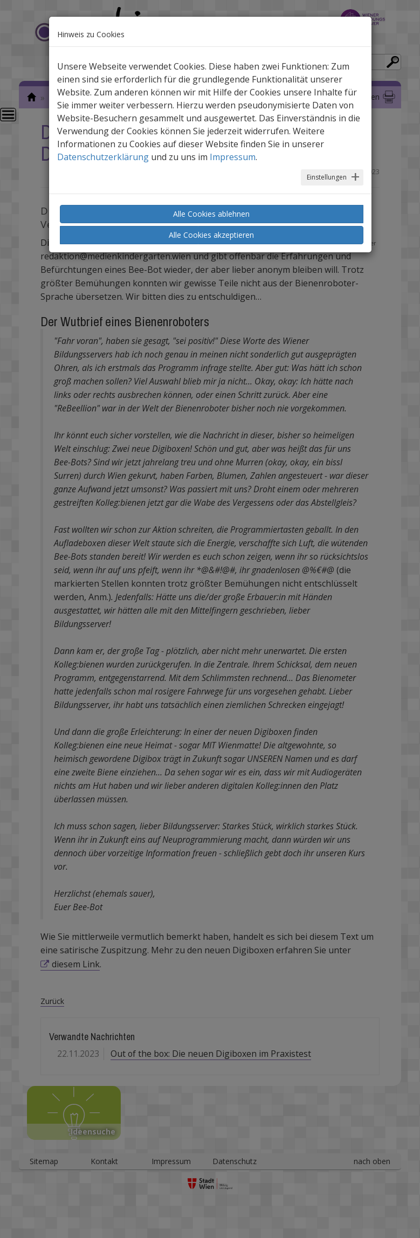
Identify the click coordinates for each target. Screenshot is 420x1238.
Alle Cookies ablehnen (211, 214)
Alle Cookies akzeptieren (211, 235)
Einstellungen (327, 177)
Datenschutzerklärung (103, 157)
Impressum (233, 157)
